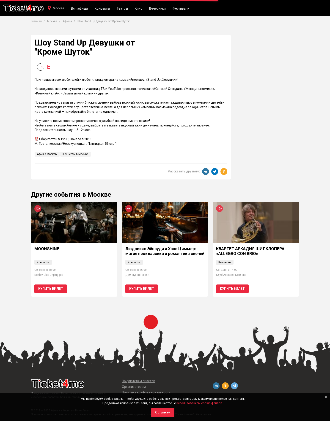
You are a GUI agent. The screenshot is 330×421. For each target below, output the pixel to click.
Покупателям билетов (138, 381)
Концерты (102, 8)
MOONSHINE (46, 248)
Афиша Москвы (47, 154)
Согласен (162, 412)
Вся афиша (79, 8)
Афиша (67, 21)
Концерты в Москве (75, 154)
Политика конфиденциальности (146, 392)
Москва (58, 8)
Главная (36, 21)
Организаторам (134, 387)
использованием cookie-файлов (199, 403)
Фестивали (181, 8)
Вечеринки (157, 8)
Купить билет (50, 288)
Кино (138, 8)
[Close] (326, 397)
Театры (122, 8)
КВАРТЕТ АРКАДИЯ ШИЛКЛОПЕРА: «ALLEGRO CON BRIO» (251, 251)
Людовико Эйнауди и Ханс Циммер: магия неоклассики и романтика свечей (164, 251)
